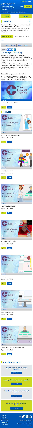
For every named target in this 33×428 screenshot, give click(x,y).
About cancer (16, 396)
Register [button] (28, 6)
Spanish (30, 1)
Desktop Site (4, 422)
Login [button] (21, 6)
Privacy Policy (5, 424)
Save (9, 107)
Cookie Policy (4, 419)
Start (3, 107)
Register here (16, 373)
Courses (13, 45)
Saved (25, 45)
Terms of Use (4, 420)
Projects (3, 417)
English (24, 1)
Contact (3, 415)
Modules (20, 45)
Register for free (7, 36)
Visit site (16, 383)
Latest (7, 45)
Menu (5, 16)
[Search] (30, 21)
